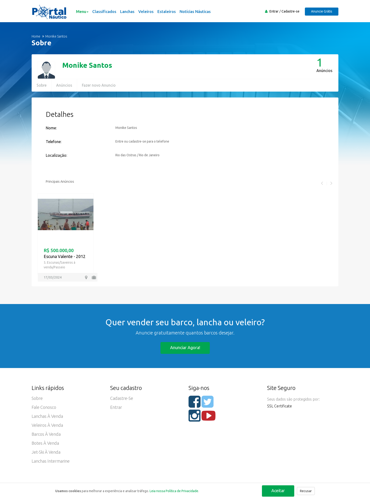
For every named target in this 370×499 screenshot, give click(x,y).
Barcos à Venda (46, 434)
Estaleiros (166, 11)
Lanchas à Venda (47, 416)
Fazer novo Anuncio (99, 85)
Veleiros (146, 11)
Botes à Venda (45, 443)
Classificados (104, 11)
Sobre (41, 85)
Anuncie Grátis (321, 11)
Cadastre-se (290, 11)
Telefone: (53, 142)
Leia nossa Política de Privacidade (174, 491)
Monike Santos (87, 65)
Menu (82, 11)
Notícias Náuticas (195, 11)
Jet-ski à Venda (46, 452)
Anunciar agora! (185, 347)
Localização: (56, 155)
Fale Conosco (44, 407)
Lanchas (127, 11)
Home (36, 36)
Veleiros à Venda (47, 425)
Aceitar (278, 490)
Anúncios (64, 85)
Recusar (306, 491)
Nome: (51, 128)
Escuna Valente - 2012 (64, 256)
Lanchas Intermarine (51, 461)
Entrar (273, 11)
